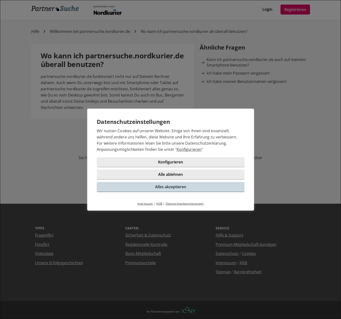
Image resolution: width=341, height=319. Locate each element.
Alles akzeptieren (170, 186)
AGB (159, 204)
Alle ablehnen (170, 174)
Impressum (145, 204)
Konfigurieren (189, 149)
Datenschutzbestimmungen (185, 204)
